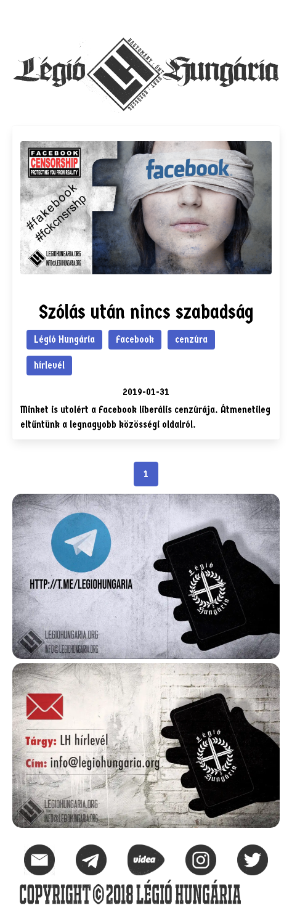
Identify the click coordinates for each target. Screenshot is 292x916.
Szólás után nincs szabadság (146, 312)
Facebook (135, 339)
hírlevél (49, 365)
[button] (270, 16)
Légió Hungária (64, 339)
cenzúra (191, 339)
